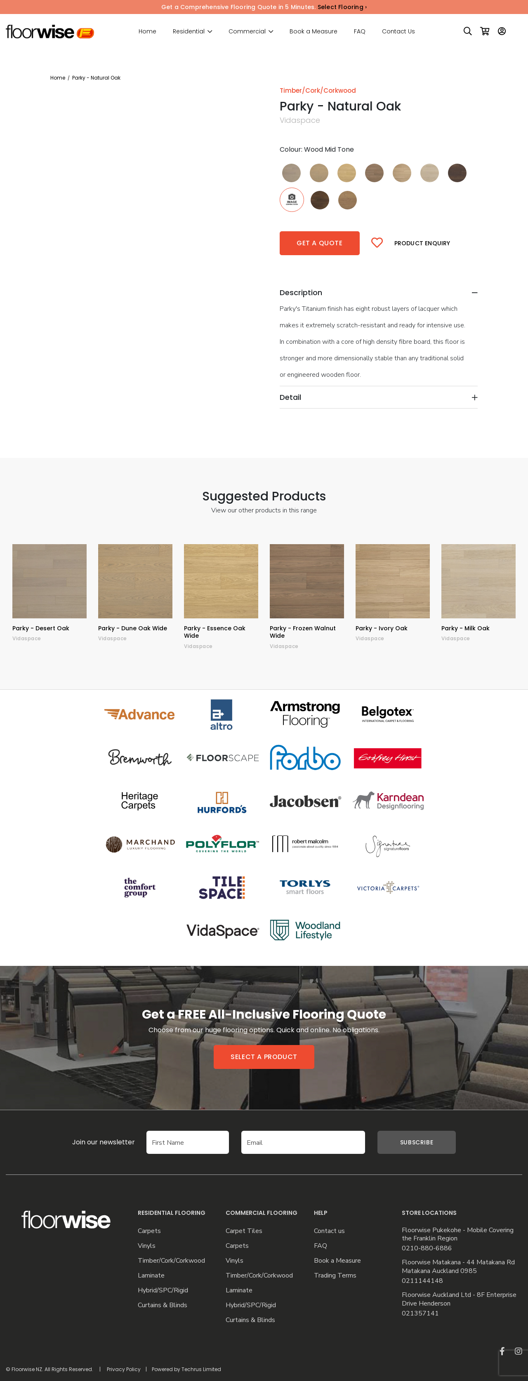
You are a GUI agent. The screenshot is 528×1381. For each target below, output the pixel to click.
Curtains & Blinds (162, 1305)
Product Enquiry (422, 243)
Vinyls (147, 1246)
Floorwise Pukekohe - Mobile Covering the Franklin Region (458, 1234)
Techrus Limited (201, 1369)
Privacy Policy (124, 1369)
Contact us (329, 1231)
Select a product (264, 1057)
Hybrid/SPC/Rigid (163, 1290)
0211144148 (422, 1281)
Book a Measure (313, 31)
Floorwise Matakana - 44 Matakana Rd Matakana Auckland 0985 (458, 1266)
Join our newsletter (91, 1142)
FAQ (359, 31)
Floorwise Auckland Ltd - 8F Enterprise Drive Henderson (459, 1299)
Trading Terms (335, 1275)
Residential (189, 31)
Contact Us (398, 31)
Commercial (247, 31)
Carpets (149, 1231)
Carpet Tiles (244, 1231)
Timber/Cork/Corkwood (171, 1261)
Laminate (151, 1275)
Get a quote (320, 243)
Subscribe (416, 1142)
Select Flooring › (342, 7)
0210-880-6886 (427, 1248)
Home (147, 31)
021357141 (420, 1313)
